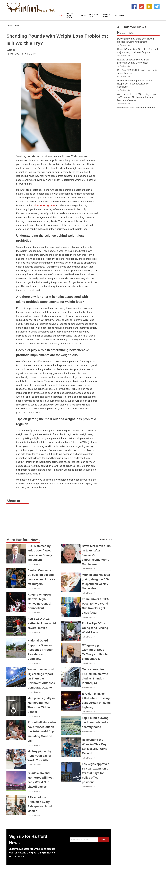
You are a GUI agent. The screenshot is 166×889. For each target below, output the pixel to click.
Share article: (17, 501)
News (84, 15)
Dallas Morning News (44, 205)
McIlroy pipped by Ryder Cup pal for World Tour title (40, 756)
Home (61, 15)
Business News (93, 15)
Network (119, 15)
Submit (103, 839)
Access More (105, 540)
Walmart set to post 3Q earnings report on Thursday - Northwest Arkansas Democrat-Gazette (41, 678)
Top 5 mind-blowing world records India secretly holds (95, 722)
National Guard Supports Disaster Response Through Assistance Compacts (40, 649)
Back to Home (12, 25)
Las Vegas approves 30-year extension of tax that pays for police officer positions (95, 773)
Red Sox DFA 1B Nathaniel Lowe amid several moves (42, 623)
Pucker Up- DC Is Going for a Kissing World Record (95, 628)
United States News (70, 15)
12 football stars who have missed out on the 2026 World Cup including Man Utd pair (42, 731)
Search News (106, 15)
